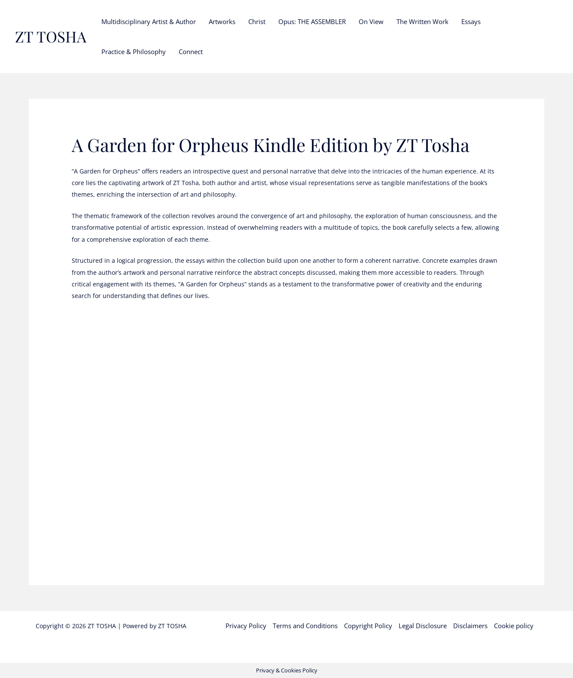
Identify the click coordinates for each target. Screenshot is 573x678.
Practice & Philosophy (133, 51)
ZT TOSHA (50, 36)
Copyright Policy (368, 625)
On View (371, 21)
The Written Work (422, 21)
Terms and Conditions (305, 625)
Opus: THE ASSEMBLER (312, 21)
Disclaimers (470, 625)
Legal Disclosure (423, 625)
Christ (256, 21)
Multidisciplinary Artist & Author (148, 21)
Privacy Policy (246, 625)
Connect (191, 51)
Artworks (222, 21)
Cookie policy (513, 625)
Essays (471, 21)
